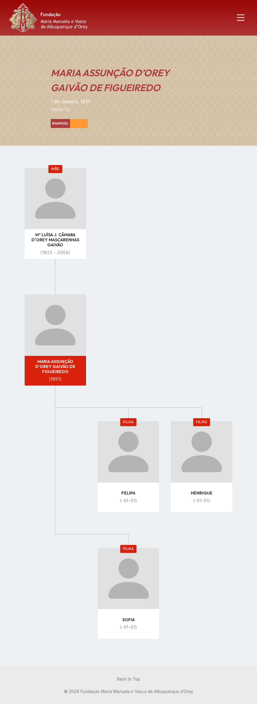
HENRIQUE (201, 493)
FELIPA (128, 493)
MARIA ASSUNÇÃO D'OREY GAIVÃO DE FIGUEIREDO (55, 367)
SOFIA (128, 619)
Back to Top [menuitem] (128, 678)
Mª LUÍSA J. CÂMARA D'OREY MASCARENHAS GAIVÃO (55, 240)
